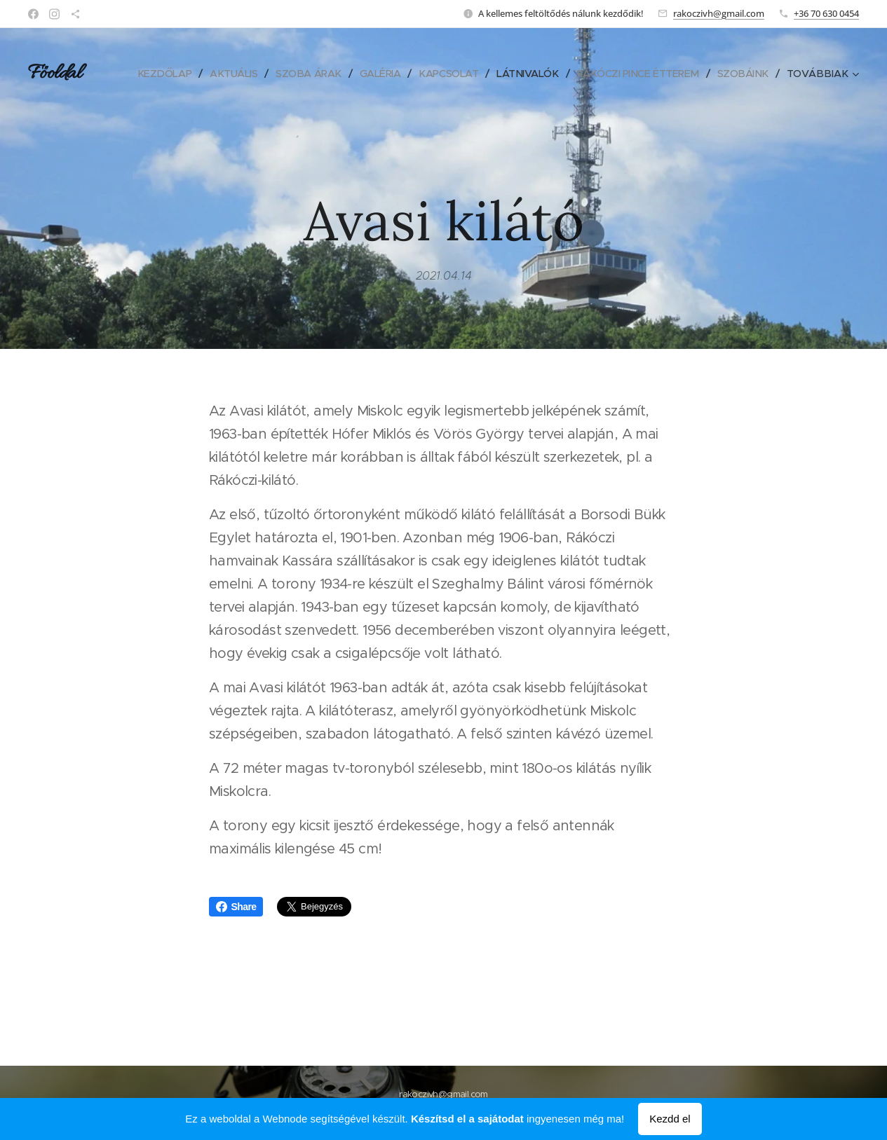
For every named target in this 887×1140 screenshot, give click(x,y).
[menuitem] (215, 73)
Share (236, 906)
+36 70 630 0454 (826, 13)
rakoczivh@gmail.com (718, 13)
